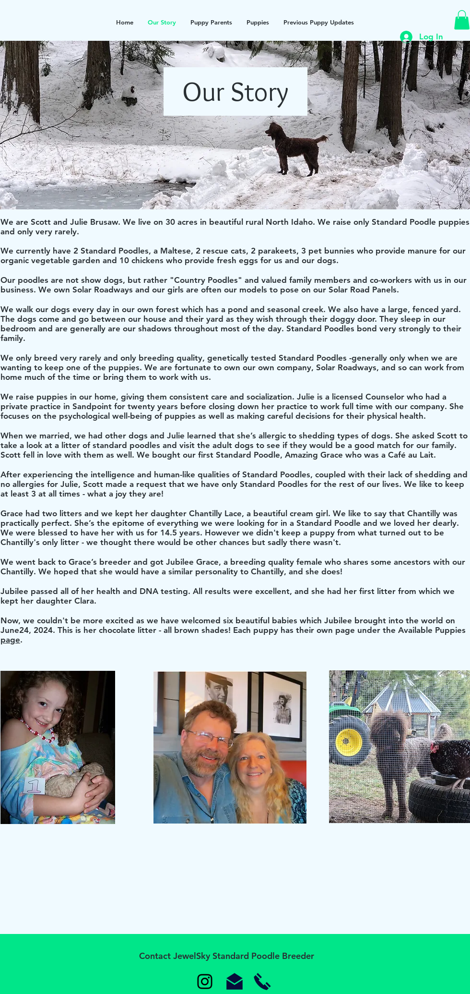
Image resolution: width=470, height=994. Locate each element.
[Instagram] (205, 981)
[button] (462, 20)
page (10, 639)
